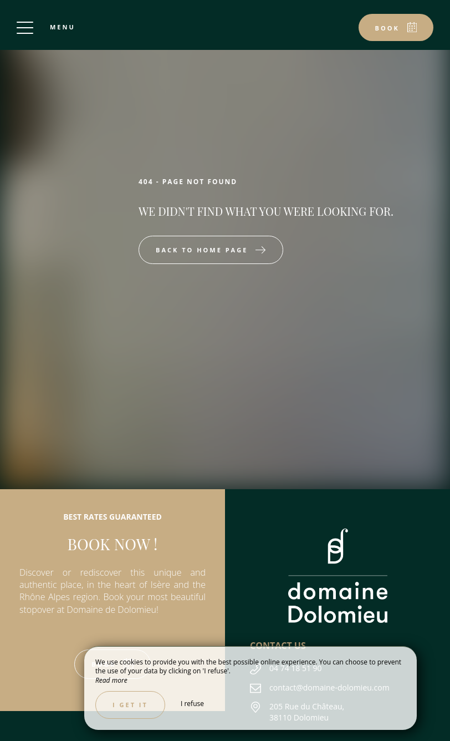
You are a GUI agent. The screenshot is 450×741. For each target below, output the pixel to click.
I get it (130, 705)
